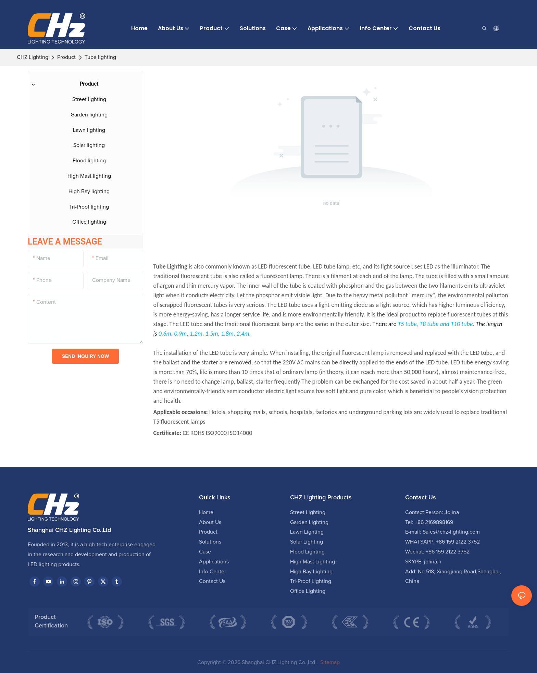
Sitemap (329, 662)
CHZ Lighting (32, 57)
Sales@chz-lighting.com (451, 532)
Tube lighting (100, 57)
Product (66, 57)
